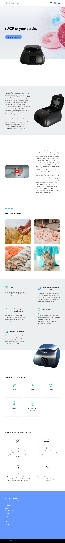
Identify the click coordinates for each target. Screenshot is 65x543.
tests (6, 508)
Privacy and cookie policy (12, 532)
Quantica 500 (9, 511)
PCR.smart (8, 505)
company (7, 513)
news (6, 519)
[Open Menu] (51, 3)
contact (7, 524)
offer (6, 521)
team (6, 516)
